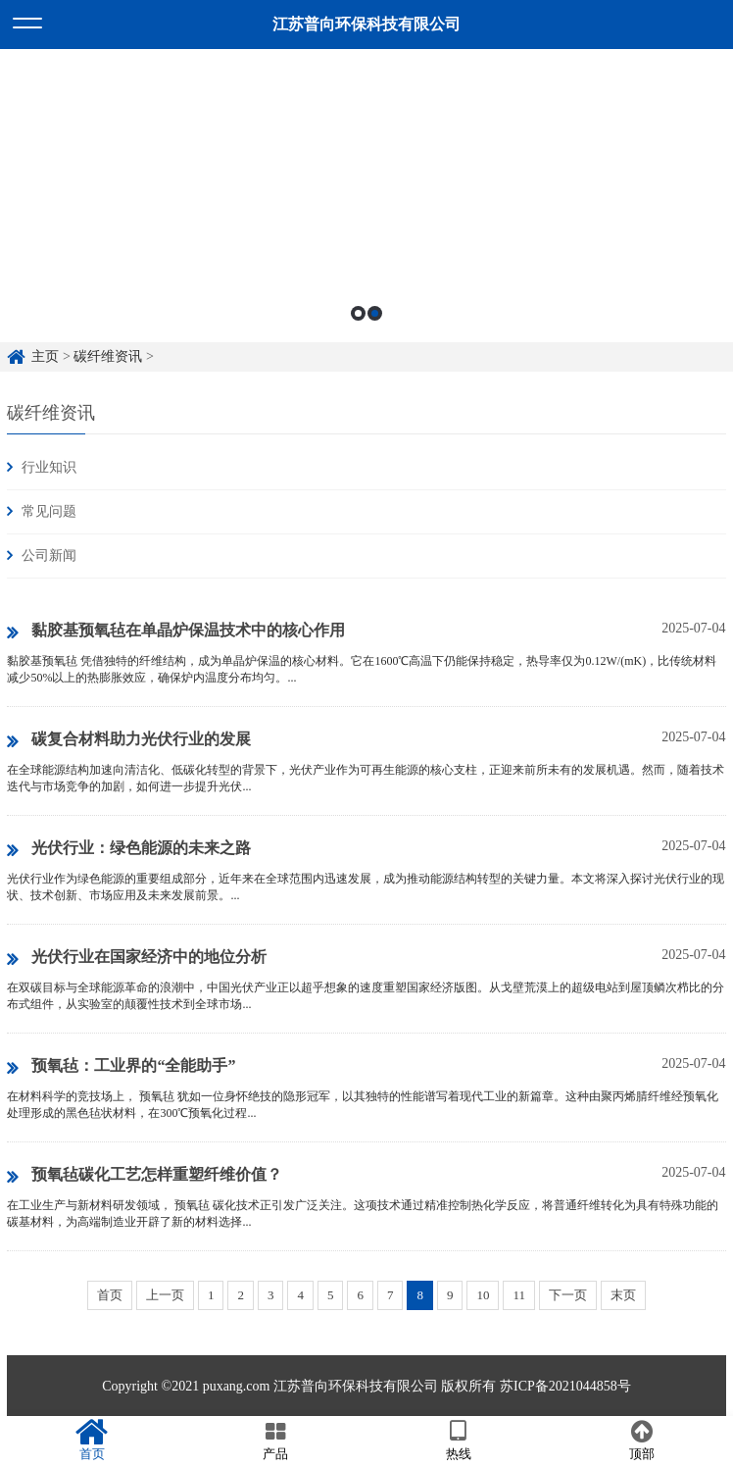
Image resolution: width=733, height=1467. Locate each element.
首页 (109, 1295)
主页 (45, 356)
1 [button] (358, 313)
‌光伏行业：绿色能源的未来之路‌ (129, 849)
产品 (274, 1440)
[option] (366, 195)
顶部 (641, 1440)
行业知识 (49, 467)
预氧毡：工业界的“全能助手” (121, 1067)
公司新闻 (49, 555)
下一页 (568, 1295)
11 (519, 1295)
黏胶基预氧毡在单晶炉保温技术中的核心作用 (176, 631)
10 (482, 1295)
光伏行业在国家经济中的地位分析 (137, 958)
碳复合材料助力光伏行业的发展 (129, 740)
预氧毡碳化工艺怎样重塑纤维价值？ (144, 1176)
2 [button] (374, 313)
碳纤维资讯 (107, 356)
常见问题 (49, 511)
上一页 (165, 1295)
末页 (623, 1295)
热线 (458, 1440)
